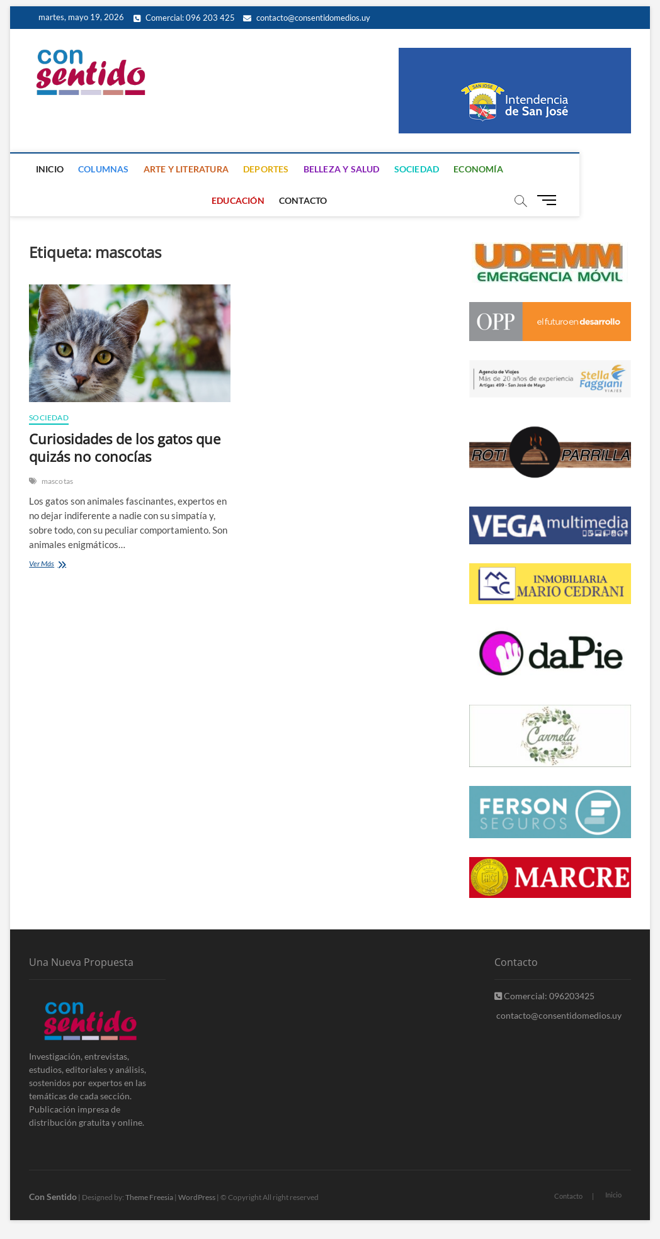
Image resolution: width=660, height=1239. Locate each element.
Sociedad (418, 169)
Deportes (268, 169)
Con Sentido (53, 1196)
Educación (546, 169)
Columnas (105, 169)
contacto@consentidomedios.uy (306, 18)
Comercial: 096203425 (544, 995)
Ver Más (61, 564)
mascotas (58, 481)
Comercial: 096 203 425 (184, 18)
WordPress (196, 1197)
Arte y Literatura (187, 169)
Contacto (305, 200)
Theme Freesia (149, 1197)
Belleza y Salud (343, 169)
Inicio (51, 169)
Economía (480, 169)
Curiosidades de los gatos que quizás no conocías (124, 447)
